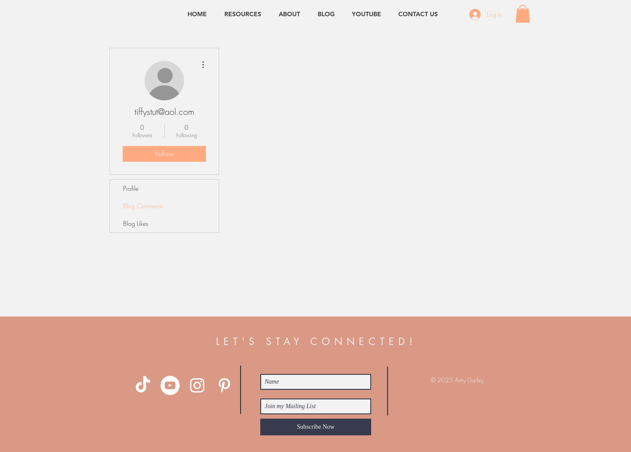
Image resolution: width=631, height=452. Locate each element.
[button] (522, 14)
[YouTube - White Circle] (170, 385)
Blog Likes (135, 223)
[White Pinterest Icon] (224, 385)
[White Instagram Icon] (197, 385)
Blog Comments (143, 206)
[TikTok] (142, 385)
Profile (130, 188)
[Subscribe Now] (315, 427)
